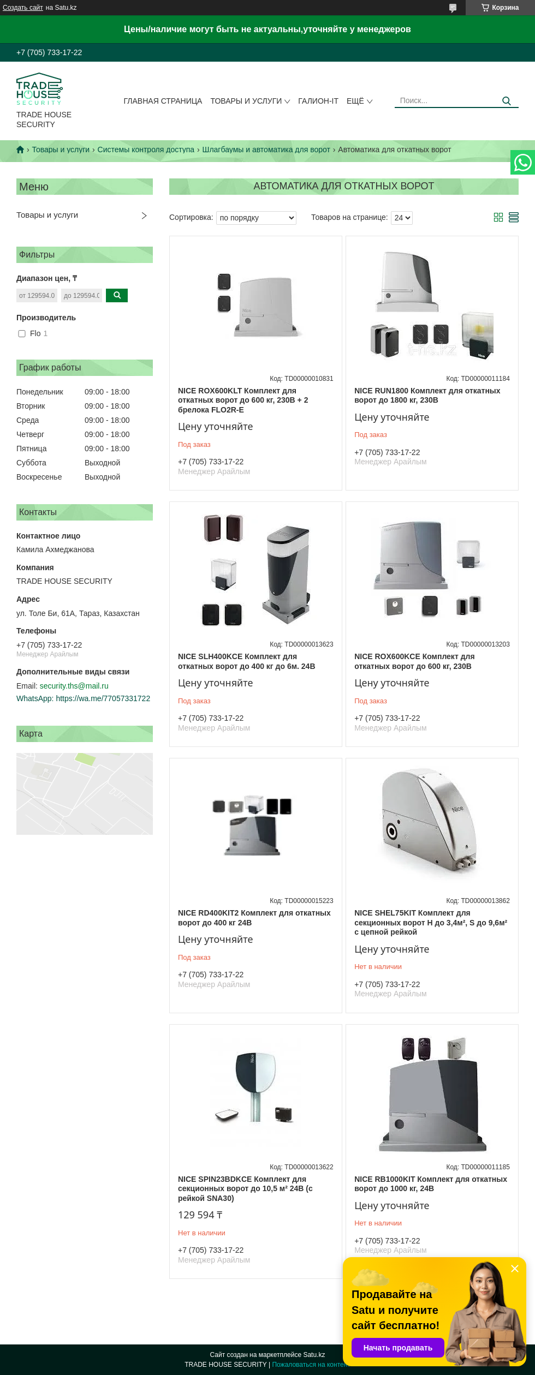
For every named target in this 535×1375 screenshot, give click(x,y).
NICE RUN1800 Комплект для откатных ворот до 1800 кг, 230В (427, 395)
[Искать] (506, 101)
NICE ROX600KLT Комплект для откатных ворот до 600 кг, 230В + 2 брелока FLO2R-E (243, 400)
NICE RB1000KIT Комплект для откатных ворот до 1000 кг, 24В (430, 1184)
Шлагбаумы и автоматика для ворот (266, 149)
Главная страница (163, 101)
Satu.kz (314, 1355)
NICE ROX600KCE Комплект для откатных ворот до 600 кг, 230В (414, 661)
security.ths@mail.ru (74, 685)
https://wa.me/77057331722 (103, 698)
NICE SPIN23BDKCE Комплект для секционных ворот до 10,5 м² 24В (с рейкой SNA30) (245, 1189)
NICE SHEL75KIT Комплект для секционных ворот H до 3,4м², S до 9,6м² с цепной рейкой (430, 922)
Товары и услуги (246, 101)
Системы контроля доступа (146, 149)
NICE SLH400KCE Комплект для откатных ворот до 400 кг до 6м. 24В (247, 661)
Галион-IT (318, 101)
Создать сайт (23, 7)
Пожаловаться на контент (311, 1364)
